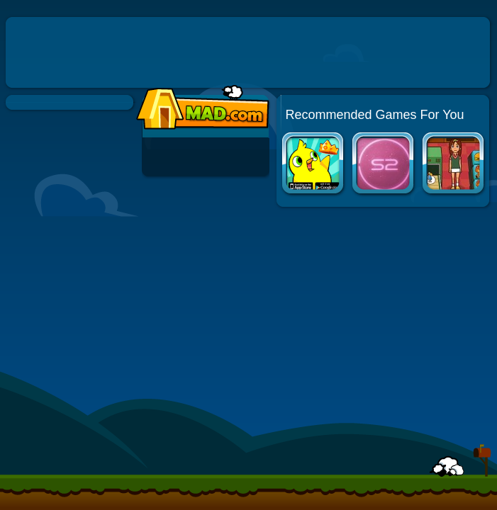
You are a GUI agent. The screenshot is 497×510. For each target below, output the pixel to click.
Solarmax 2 (384, 165)
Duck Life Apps (314, 165)
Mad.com (199, 108)
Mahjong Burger (454, 165)
